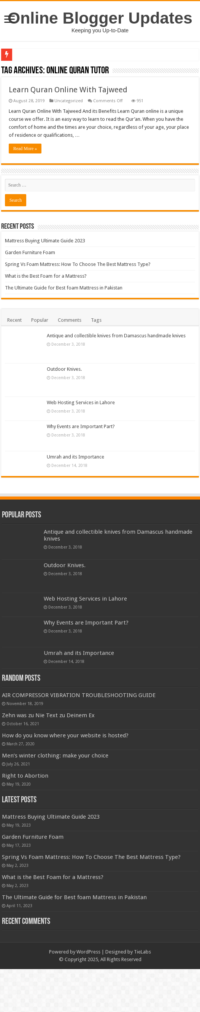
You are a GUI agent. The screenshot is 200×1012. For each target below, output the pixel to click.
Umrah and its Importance (75, 457)
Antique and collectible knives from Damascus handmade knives (116, 335)
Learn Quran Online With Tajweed (68, 89)
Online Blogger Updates (100, 18)
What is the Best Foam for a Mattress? (46, 276)
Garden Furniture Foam (30, 252)
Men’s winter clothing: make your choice (97, 777)
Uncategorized (68, 100)
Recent (14, 320)
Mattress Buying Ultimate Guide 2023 (45, 241)
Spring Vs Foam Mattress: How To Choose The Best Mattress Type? (78, 264)
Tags (96, 320)
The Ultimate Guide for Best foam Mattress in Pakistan (63, 288)
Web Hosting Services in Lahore (81, 402)
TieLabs (142, 995)
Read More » (25, 148)
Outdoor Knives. (64, 369)
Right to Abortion (67, 808)
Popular (39, 320)
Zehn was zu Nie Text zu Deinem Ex (48, 726)
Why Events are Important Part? (81, 426)
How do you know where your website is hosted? (107, 746)
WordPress (88, 995)
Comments (69, 320)
